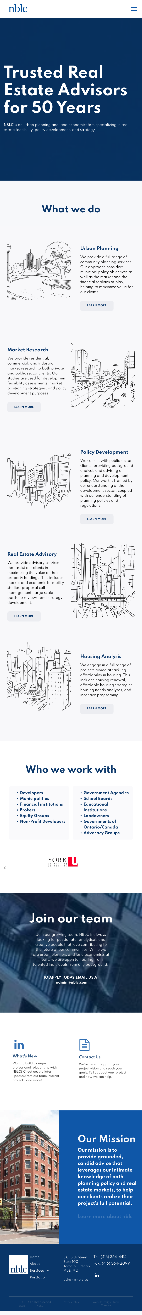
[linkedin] (96, 1276)
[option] (62, 867)
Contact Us (90, 1057)
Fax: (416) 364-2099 (111, 1264)
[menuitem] (45, 1256)
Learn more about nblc (105, 1216)
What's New (25, 1056)
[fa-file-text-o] (84, 1050)
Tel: (96, 1257)
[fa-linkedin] (19, 1049)
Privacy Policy (71, 1302)
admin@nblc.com (71, 982)
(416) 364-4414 (113, 1257)
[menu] (134, 9)
